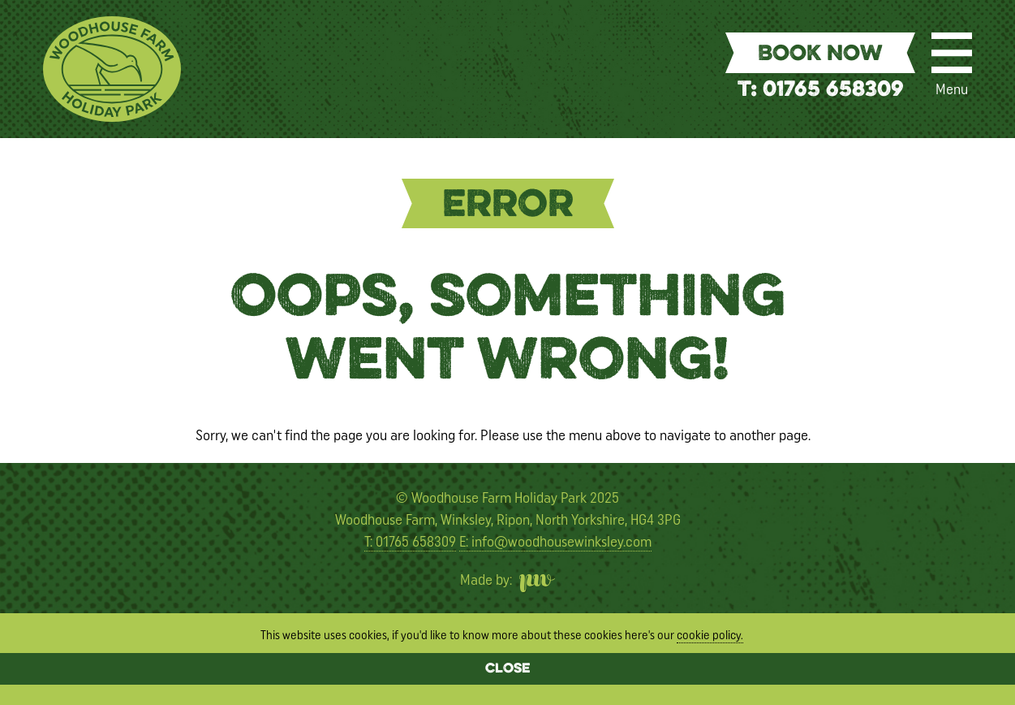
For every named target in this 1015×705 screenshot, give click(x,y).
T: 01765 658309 (821, 90)
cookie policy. (710, 635)
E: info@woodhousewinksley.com (555, 542)
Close (507, 669)
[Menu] (951, 52)
